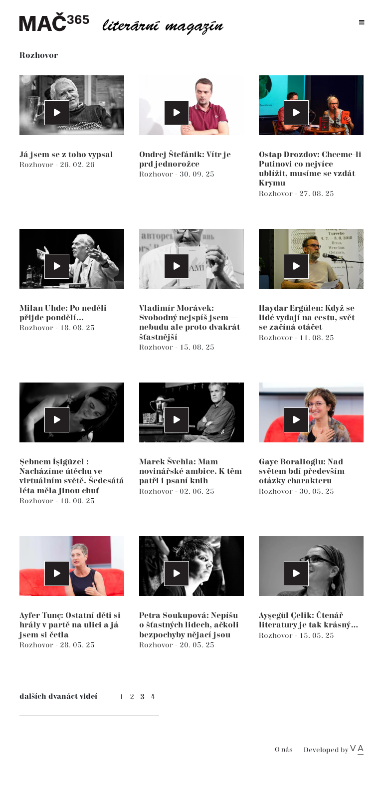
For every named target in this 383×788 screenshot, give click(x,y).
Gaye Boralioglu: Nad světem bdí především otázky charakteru (302, 471)
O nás (283, 750)
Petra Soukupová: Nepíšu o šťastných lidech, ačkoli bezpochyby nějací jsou (189, 625)
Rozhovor (37, 165)
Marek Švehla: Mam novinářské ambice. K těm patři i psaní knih (190, 471)
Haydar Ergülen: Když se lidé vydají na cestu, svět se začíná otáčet (307, 318)
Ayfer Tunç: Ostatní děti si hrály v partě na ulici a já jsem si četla (70, 625)
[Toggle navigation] (362, 22)
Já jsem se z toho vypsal (66, 155)
